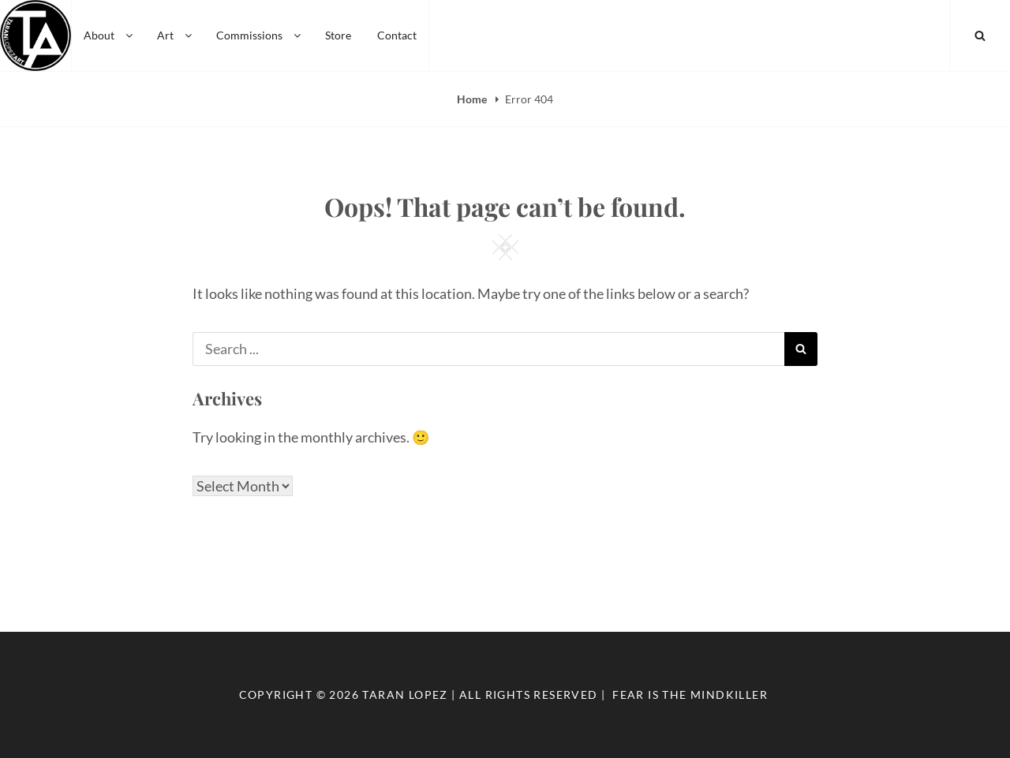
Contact (397, 35)
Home (473, 99)
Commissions (259, 35)
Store (338, 35)
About (109, 35)
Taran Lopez (404, 694)
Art (175, 35)
